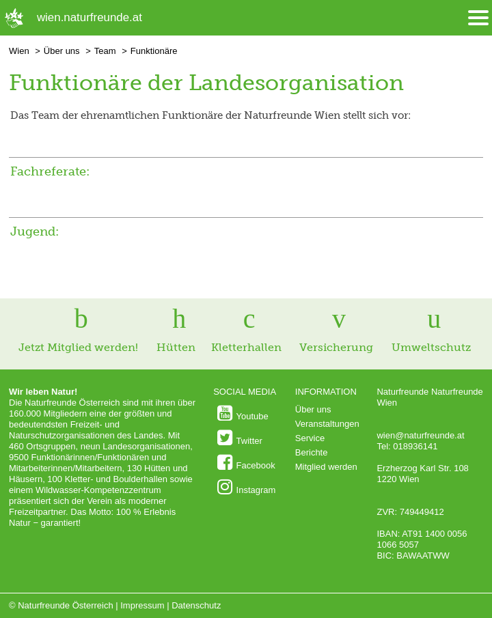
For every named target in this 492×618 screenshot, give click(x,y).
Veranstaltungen (327, 424)
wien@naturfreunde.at (420, 435)
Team (105, 51)
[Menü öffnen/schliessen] (478, 18)
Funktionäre (154, 51)
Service (310, 438)
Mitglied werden (326, 467)
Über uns (62, 51)
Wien (19, 51)
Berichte (311, 452)
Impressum (142, 605)
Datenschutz (196, 605)
